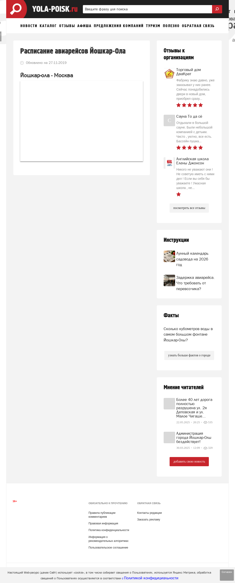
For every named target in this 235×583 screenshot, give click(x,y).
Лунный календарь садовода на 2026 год (192, 259)
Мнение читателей (184, 387)
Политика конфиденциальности (109, 530)
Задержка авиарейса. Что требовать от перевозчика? (195, 283)
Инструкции (176, 240)
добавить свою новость (189, 461)
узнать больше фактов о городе (189, 355)
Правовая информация (103, 523)
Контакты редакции (149, 512)
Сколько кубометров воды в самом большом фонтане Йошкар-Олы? (188, 334)
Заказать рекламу (148, 519)
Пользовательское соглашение (108, 547)
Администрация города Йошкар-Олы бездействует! (193, 437)
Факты (171, 315)
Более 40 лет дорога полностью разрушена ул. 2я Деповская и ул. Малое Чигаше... (194, 407)
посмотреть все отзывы (189, 208)
